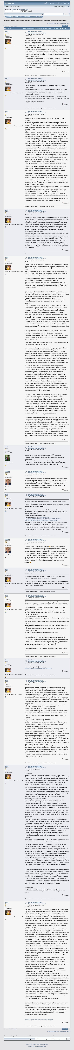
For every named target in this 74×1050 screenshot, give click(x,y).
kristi (6, 447)
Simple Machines (44, 1044)
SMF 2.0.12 (29, 1044)
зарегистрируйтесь (24, 9)
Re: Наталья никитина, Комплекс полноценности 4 (37, 32)
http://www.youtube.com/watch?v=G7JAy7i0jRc (38, 668)
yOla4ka (7, 471)
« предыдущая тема (53, 23)
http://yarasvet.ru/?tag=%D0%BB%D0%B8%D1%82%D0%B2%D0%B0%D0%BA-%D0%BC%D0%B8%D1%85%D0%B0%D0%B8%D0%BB (43, 518)
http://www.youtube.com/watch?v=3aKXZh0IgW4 (39, 1019)
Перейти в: (32, 1039)
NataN (6, 31)
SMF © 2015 (36, 1044)
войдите (14, 9)
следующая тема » (64, 23)
